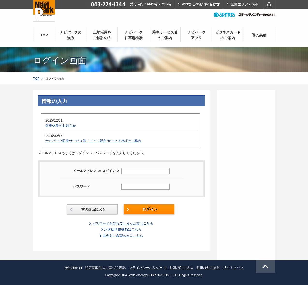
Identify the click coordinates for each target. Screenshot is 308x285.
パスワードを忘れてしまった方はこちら (122, 223)
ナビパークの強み (70, 35)
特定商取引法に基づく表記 (105, 268)
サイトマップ (233, 268)
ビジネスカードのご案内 (228, 35)
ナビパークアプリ (196, 35)
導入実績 (259, 35)
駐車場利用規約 (208, 268)
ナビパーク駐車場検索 (134, 35)
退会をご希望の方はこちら (123, 236)
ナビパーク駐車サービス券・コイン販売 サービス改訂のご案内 (93, 141)
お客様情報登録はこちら (122, 229)
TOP (44, 35)
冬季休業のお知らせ (60, 126)
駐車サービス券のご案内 (165, 35)
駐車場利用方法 (181, 268)
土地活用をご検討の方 (102, 35)
